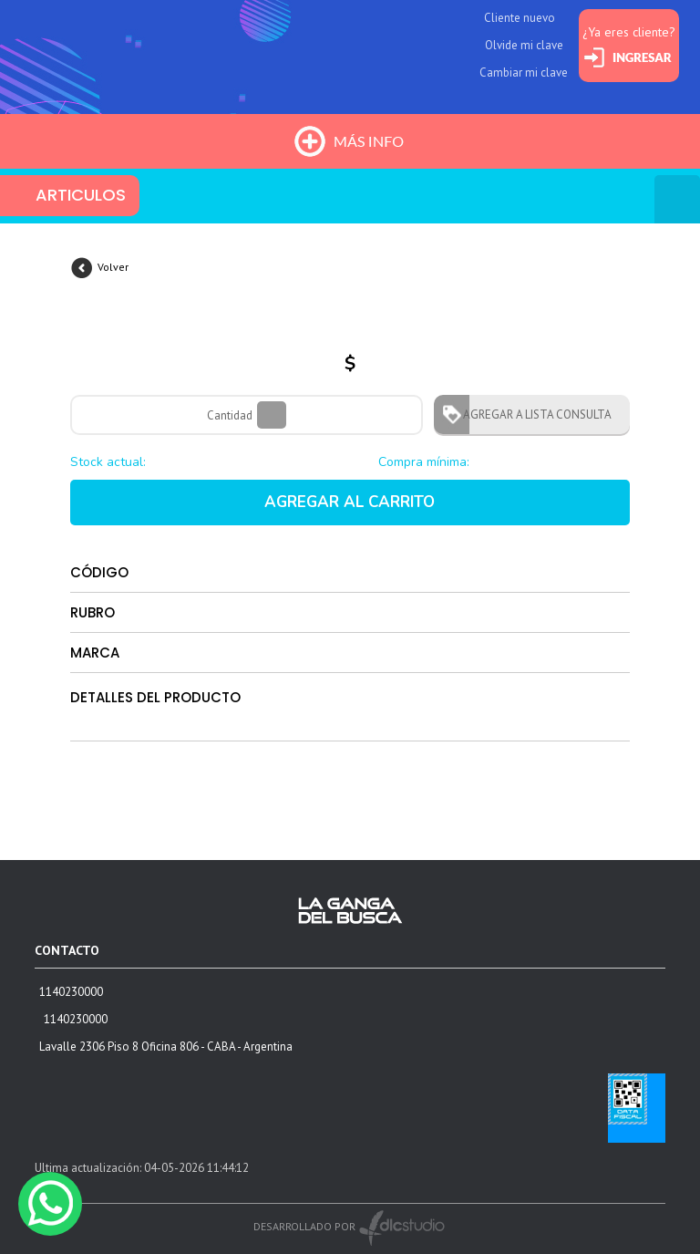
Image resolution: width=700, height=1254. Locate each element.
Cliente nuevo (519, 18)
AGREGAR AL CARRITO (349, 502)
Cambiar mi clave (523, 72)
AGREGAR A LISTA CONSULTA (532, 414)
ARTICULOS (81, 194)
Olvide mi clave (524, 45)
